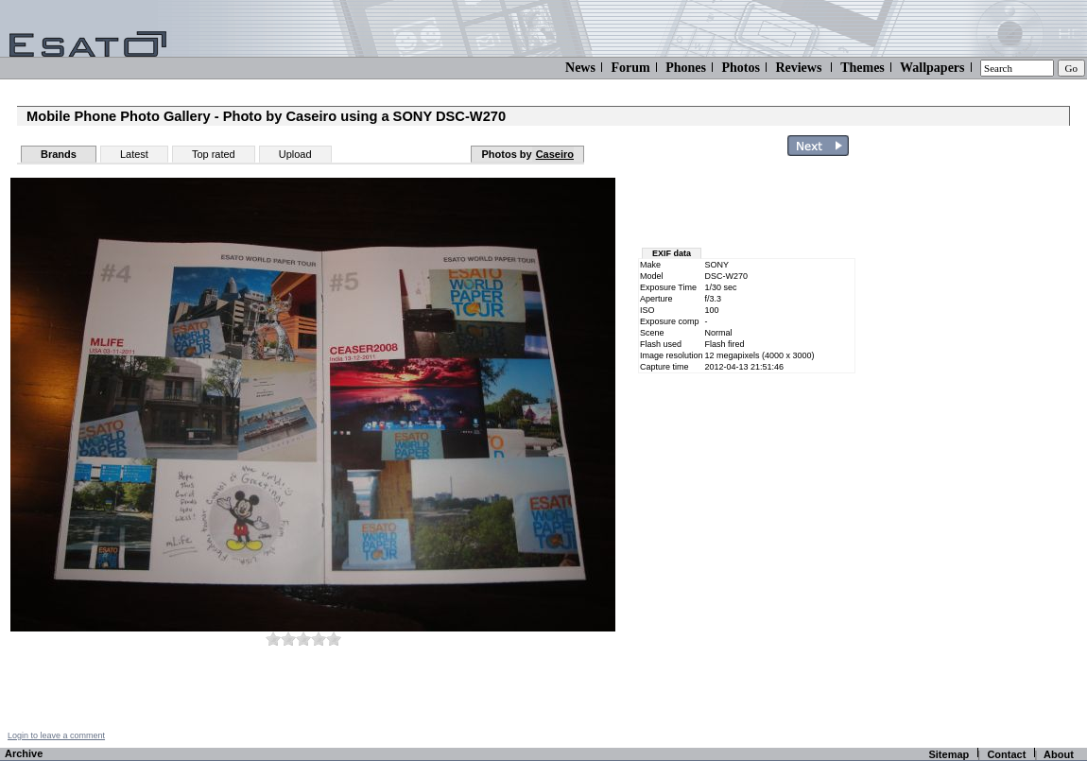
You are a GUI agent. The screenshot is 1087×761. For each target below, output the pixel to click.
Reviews (798, 68)
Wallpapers (932, 68)
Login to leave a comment (56, 735)
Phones (685, 68)
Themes (862, 68)
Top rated (213, 154)
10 (333, 638)
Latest (134, 154)
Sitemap (948, 754)
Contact (1006, 754)
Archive (24, 753)
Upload (295, 154)
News (580, 68)
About (1059, 754)
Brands (59, 154)
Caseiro (555, 154)
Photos (740, 68)
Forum (630, 68)
